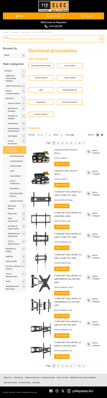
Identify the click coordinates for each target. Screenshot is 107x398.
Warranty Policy (10, 382)
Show (56, 135)
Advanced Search (32, 377)
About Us (8, 377)
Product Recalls (48, 377)
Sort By (31, 135)
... (75, 143)
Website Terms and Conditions (83, 377)
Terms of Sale (62, 377)
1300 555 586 (53, 26)
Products (15, 32)
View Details (62, 164)
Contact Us (18, 377)
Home (5, 32)
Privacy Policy (25, 382)
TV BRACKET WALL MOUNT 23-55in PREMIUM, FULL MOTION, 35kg (68, 279)
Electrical (26, 32)
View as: (91, 135)
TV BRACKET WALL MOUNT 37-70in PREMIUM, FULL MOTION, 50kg (68, 301)
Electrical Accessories (42, 32)
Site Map (36, 382)
